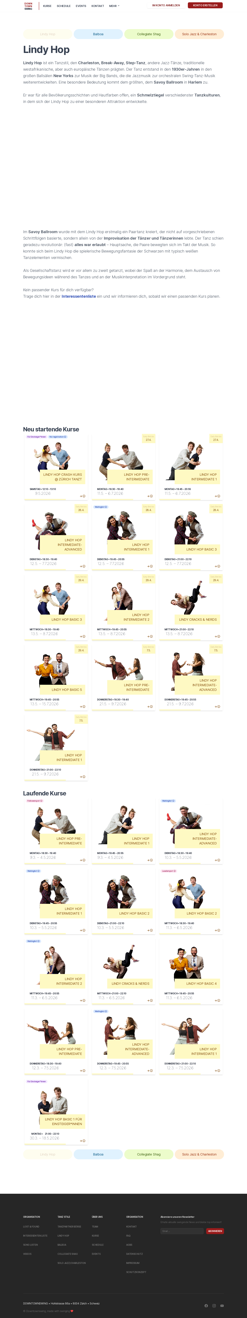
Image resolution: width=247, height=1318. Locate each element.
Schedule (64, 6)
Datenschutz (134, 1253)
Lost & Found (31, 1226)
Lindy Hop (63, 1235)
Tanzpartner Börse (69, 1226)
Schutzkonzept (136, 1272)
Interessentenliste (79, 296)
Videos (27, 1253)
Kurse (47, 6)
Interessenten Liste (35, 1235)
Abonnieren (215, 1231)
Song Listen (30, 1244)
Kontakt (98, 6)
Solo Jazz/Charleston (71, 1263)
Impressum (132, 1263)
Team (95, 1226)
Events (81, 6)
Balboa (61, 1244)
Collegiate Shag (67, 1253)
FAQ (128, 1235)
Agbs (129, 1244)
